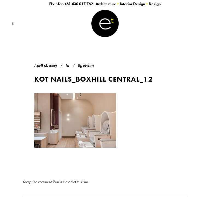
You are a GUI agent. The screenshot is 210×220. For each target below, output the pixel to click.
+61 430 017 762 (79, 3)
